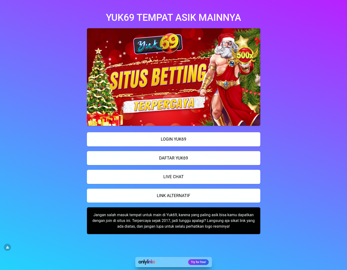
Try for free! (198, 262)
